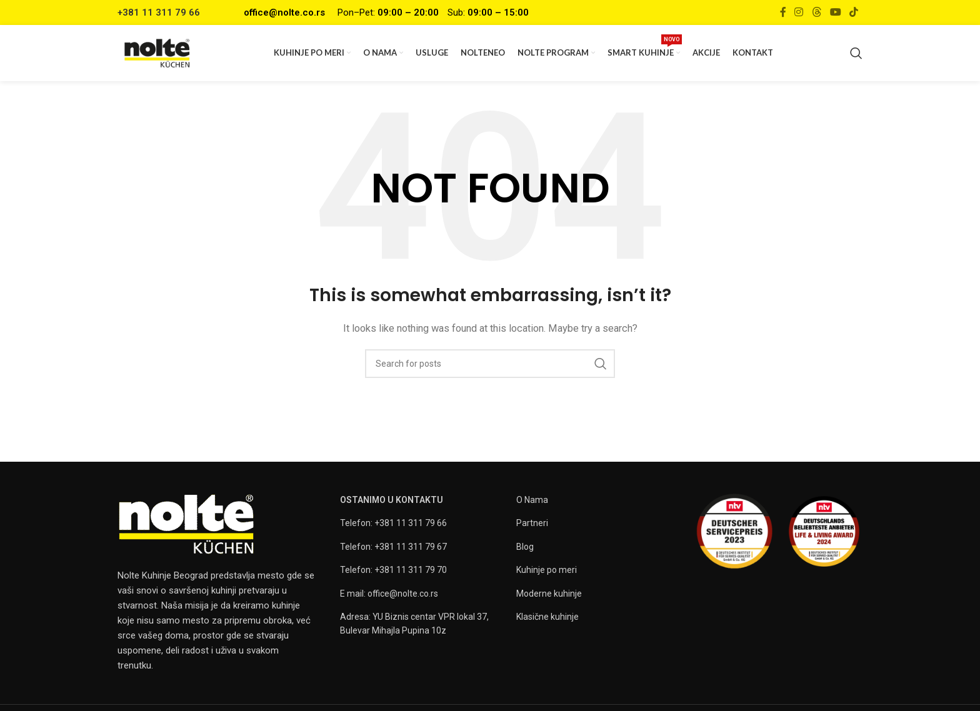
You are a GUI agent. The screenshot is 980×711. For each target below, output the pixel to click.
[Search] (856, 53)
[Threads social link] (817, 12)
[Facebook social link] (783, 12)
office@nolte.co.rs (284, 12)
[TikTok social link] (854, 12)
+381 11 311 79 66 (159, 12)
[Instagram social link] (799, 12)
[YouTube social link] (835, 12)
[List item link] (422, 523)
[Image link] (186, 523)
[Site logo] (157, 52)
